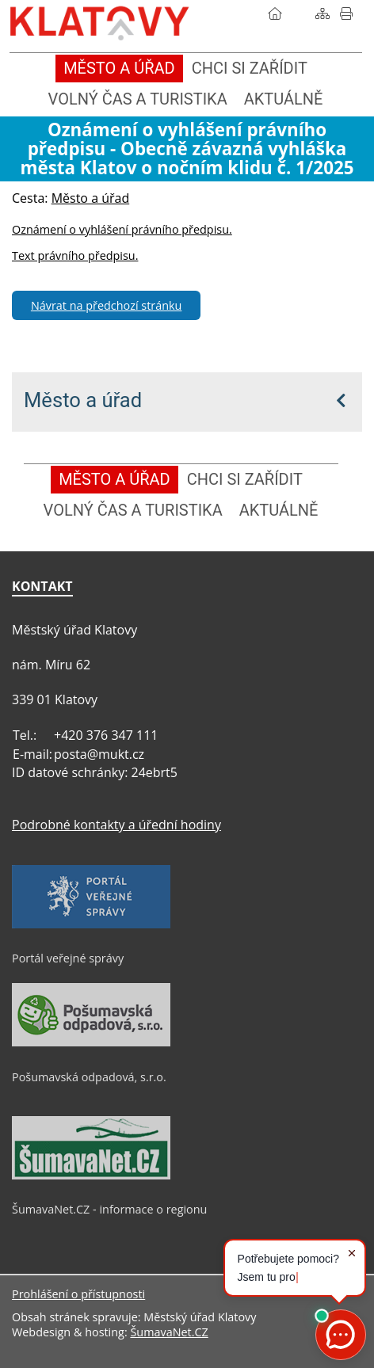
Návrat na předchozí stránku (106, 305)
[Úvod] (275, 13)
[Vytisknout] (346, 13)
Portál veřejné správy (68, 958)
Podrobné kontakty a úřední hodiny (116, 824)
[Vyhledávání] (299, 13)
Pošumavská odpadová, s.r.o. (89, 1076)
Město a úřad (83, 400)
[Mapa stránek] (322, 13)
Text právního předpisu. (75, 255)
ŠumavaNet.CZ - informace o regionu (109, 1209)
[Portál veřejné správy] (91, 924)
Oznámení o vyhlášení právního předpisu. (122, 229)
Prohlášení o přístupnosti (78, 1293)
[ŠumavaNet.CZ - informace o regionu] (91, 1175)
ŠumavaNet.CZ (169, 1331)
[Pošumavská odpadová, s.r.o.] (91, 1042)
